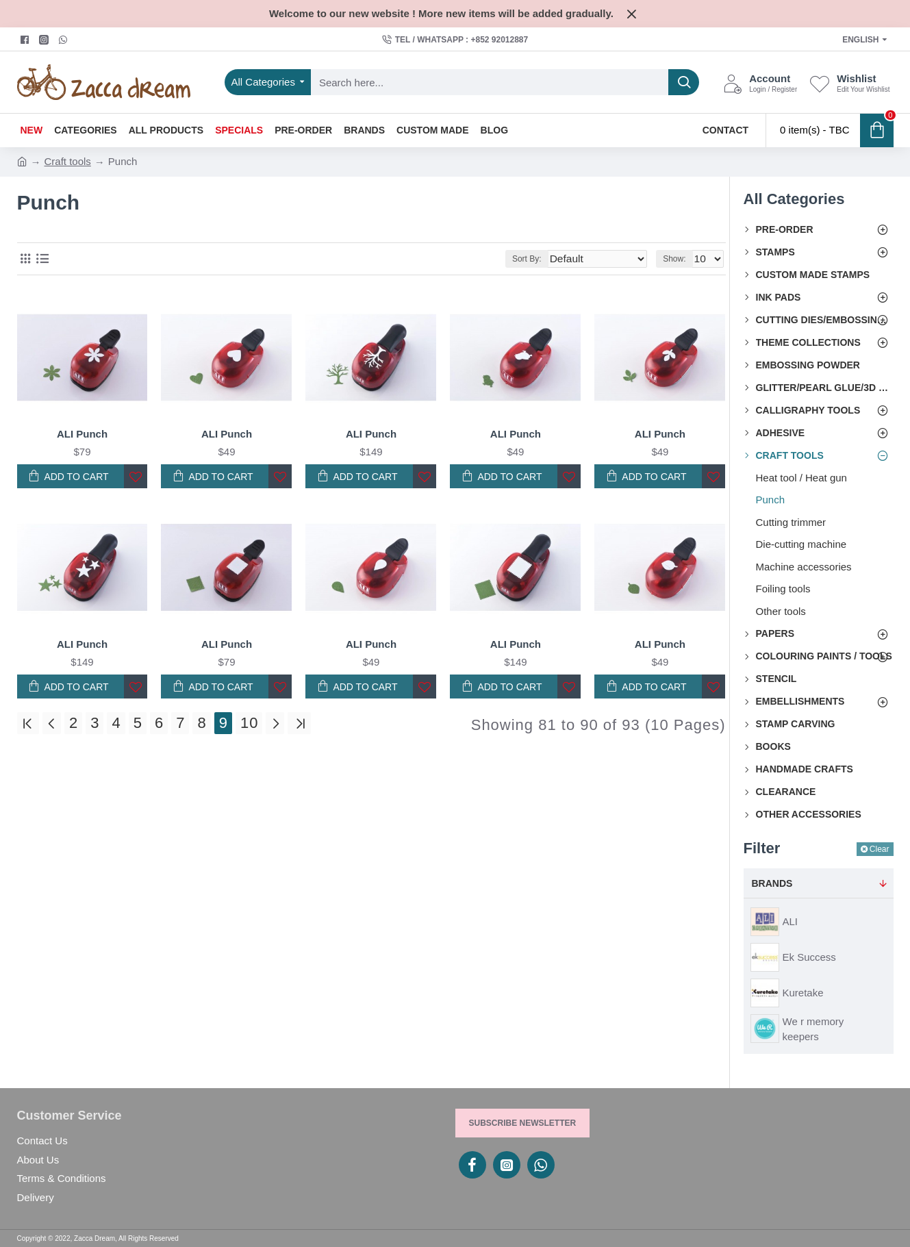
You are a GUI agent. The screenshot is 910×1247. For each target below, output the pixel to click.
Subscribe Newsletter (523, 1123)
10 (249, 723)
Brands (772, 883)
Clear (879, 849)
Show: (677, 259)
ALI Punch (82, 434)
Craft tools (68, 161)
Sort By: (547, 259)
